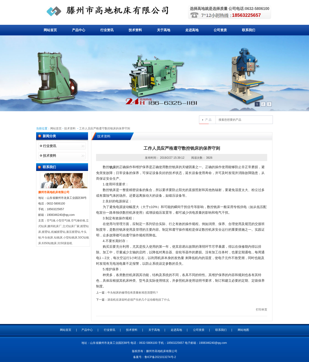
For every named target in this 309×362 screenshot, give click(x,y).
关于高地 (163, 30)
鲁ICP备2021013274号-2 (160, 357)
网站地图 (243, 330)
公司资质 (220, 30)
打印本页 (261, 309)
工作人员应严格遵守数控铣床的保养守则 (104, 128)
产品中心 (78, 30)
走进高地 (192, 30)
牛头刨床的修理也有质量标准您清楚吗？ (132, 292)
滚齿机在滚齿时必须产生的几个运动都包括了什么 (138, 299)
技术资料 (135, 30)
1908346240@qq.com (213, 343)
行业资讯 (107, 30)
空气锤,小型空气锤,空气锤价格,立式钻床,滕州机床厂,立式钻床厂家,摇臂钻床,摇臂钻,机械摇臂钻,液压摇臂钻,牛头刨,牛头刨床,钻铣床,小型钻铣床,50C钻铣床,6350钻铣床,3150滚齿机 (63, 232)
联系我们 (248, 30)
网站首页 (50, 30)
